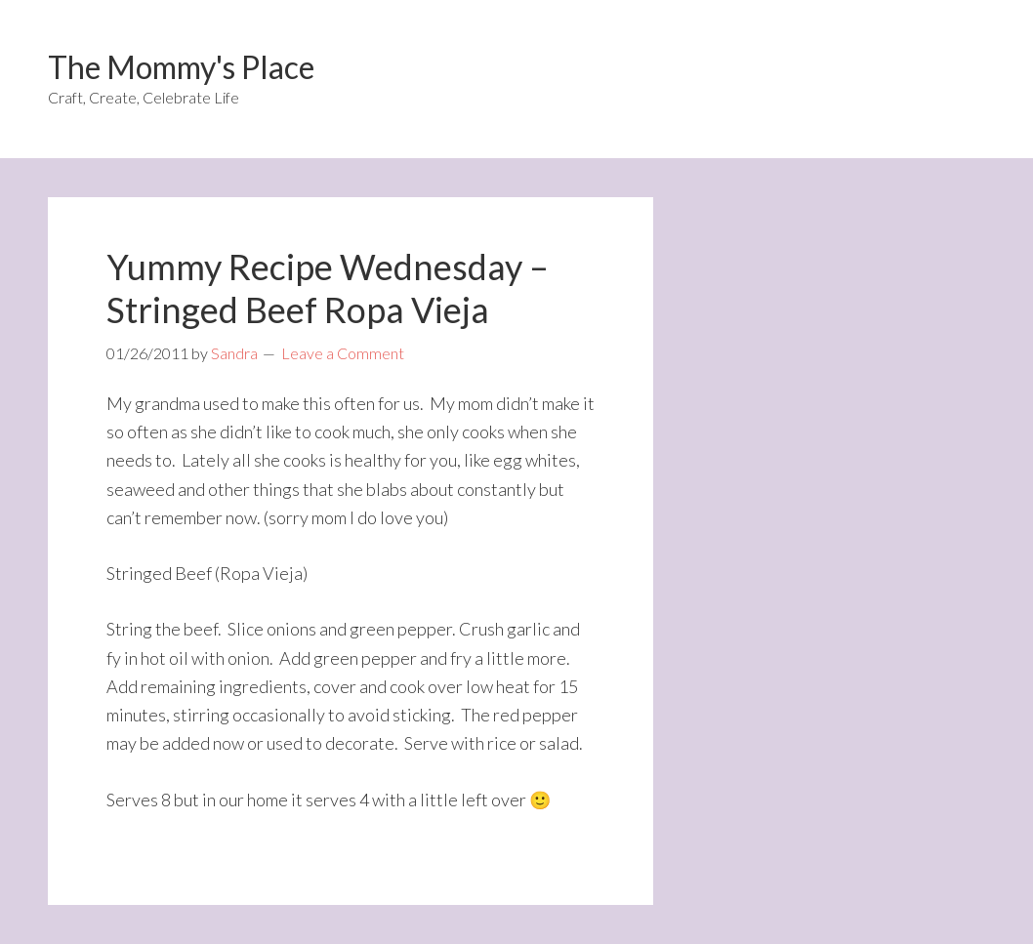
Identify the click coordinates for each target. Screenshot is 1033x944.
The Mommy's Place (181, 67)
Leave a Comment (342, 353)
